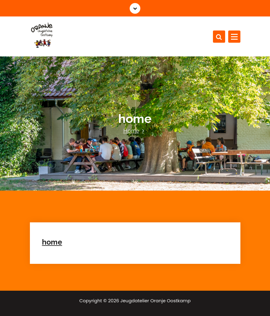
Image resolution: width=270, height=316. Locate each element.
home (52, 242)
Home (131, 130)
